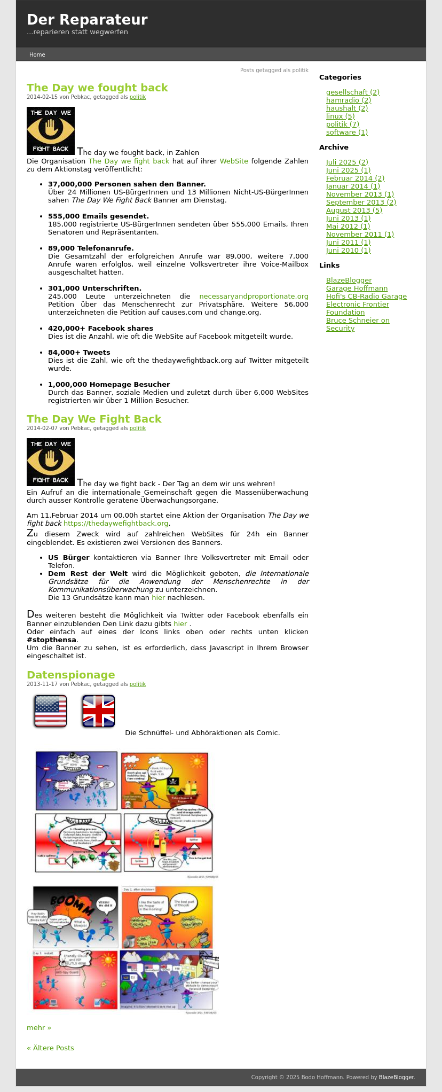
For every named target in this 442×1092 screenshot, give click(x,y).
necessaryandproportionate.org (254, 296)
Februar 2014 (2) (355, 178)
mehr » (39, 1028)
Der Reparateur (87, 20)
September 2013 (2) (361, 202)
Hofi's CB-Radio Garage (366, 296)
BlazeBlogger (349, 280)
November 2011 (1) (360, 234)
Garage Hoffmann (357, 288)
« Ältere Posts (50, 1048)
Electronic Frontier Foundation (357, 308)
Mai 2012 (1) (348, 226)
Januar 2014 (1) (353, 186)
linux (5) (340, 116)
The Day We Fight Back (94, 419)
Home (37, 55)
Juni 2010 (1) (348, 250)
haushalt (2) (347, 108)
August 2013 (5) (354, 210)
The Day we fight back (129, 161)
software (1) (347, 132)
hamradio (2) (349, 100)
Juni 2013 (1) (348, 218)
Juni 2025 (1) (348, 170)
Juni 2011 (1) (348, 242)
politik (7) (342, 124)
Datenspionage (71, 675)
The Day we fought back (97, 88)
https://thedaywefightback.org (115, 523)
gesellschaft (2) (353, 92)
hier (158, 598)
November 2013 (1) (360, 194)
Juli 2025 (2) (347, 162)
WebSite (234, 161)
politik (138, 97)
